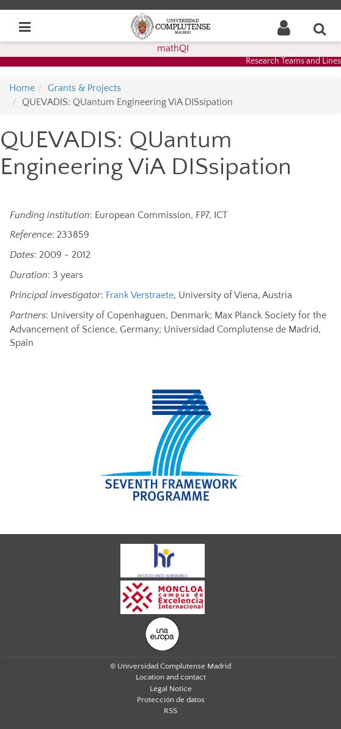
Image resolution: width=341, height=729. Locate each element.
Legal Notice (171, 688)
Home (22, 87)
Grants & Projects (84, 87)
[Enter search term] (320, 29)
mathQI (173, 48)
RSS (170, 710)
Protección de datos (171, 699)
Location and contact (171, 677)
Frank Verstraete (140, 295)
